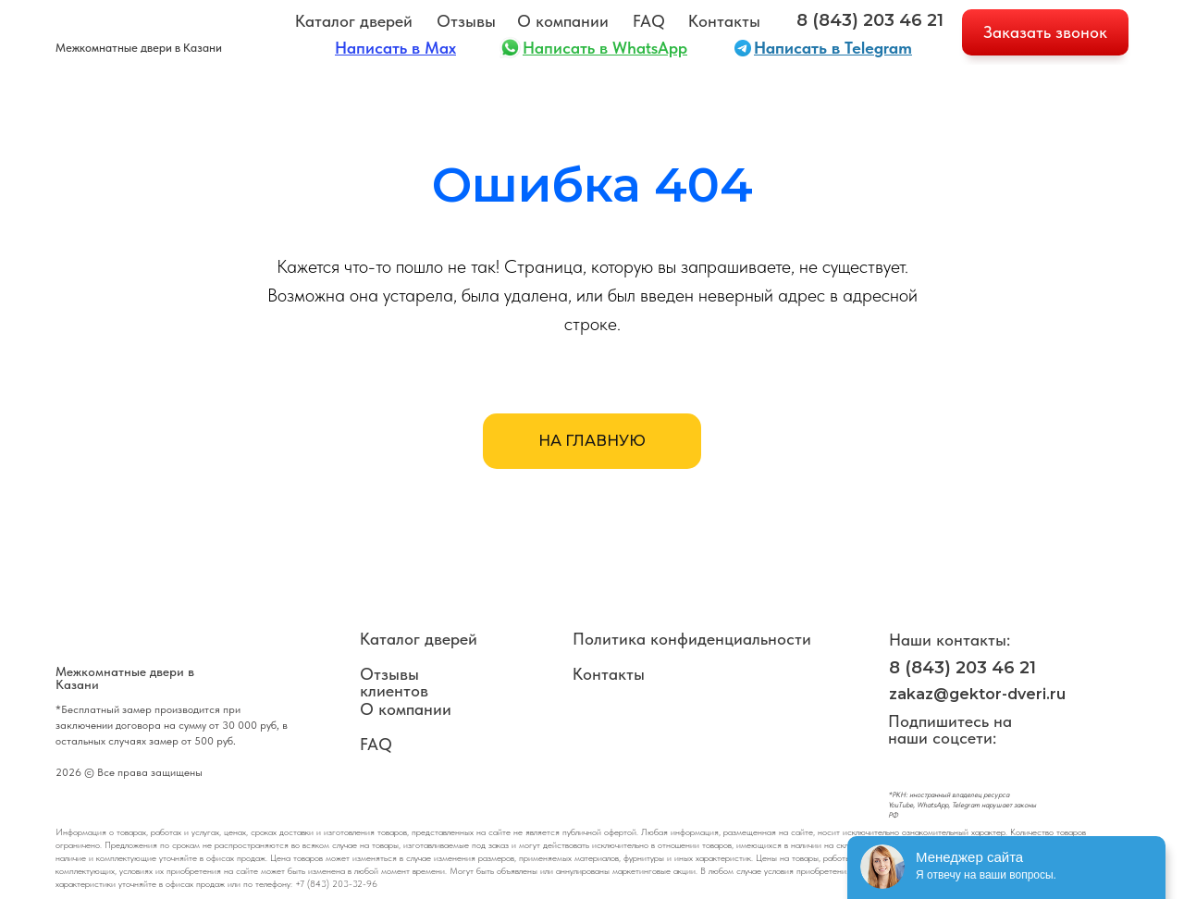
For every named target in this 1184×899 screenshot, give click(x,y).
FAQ (649, 21)
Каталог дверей (354, 21)
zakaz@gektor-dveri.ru (977, 694)
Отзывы (466, 21)
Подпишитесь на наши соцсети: (950, 729)
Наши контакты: (949, 639)
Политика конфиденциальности (692, 638)
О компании (563, 21)
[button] (1045, 32)
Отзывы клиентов (394, 682)
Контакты (724, 21)
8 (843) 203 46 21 (870, 20)
